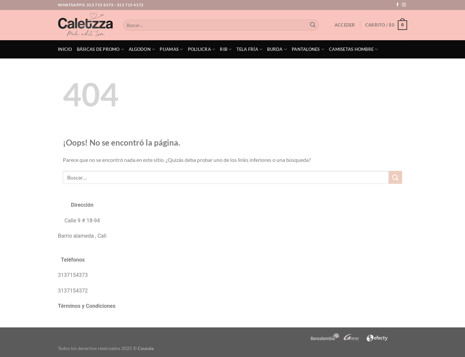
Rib (226, 49)
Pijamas (171, 49)
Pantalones (308, 49)
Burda (277, 49)
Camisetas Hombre (353, 49)
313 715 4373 (99, 4)
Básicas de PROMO (100, 49)
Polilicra (202, 49)
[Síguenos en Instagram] (404, 5)
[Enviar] (312, 25)
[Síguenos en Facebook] (397, 5)
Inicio (65, 49)
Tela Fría (249, 49)
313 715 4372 (130, 4)
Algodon (142, 49)
